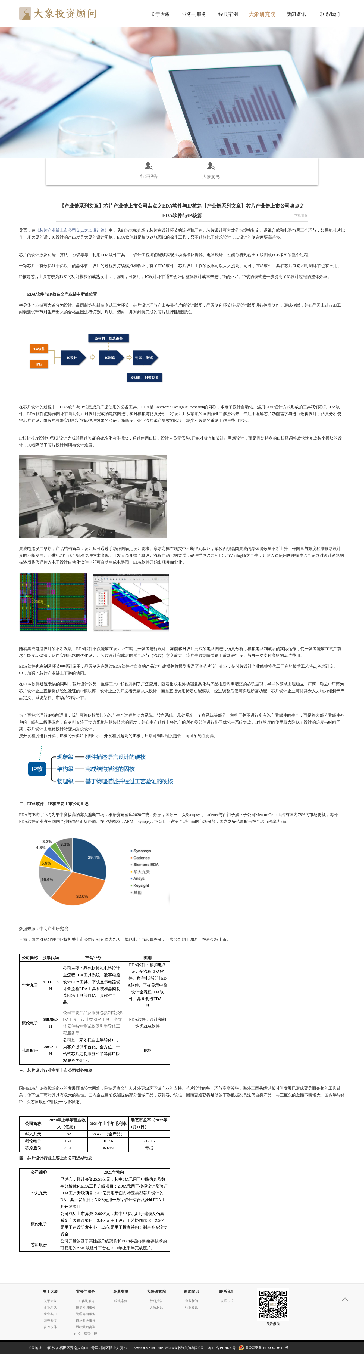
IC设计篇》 (72, 230)
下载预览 (300, 216)
